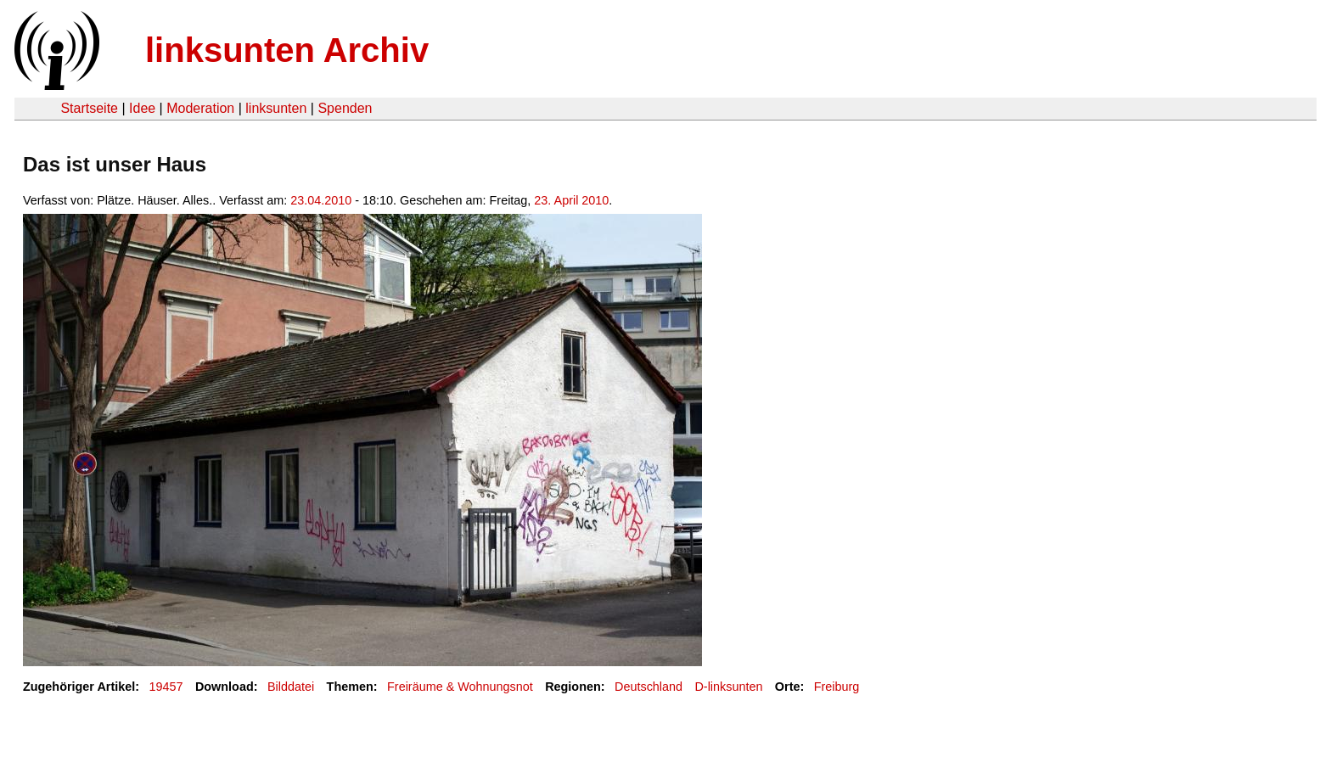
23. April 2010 (571, 200)
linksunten (275, 108)
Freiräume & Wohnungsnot (460, 686)
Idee (142, 108)
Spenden (344, 108)
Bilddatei (290, 686)
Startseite (89, 108)
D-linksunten (728, 686)
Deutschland (648, 686)
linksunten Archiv (287, 50)
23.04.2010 (320, 200)
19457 (166, 686)
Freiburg (837, 686)
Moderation (200, 108)
